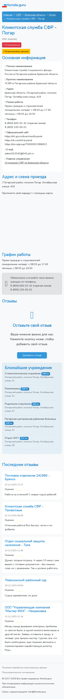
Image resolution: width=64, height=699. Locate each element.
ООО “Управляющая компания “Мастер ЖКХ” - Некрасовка (27, 609)
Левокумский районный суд (25, 580)
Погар (52, 14)
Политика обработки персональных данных (24, 667)
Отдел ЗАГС (12, 438)
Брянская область (35, 14)
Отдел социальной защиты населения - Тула (25, 543)
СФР (18, 14)
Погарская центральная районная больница (30, 419)
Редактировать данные (16, 51)
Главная (7, 14)
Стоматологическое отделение (23, 373)
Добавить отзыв (32, 355)
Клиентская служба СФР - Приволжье (24, 508)
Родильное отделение (18, 403)
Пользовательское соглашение (18, 672)
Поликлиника (12, 388)
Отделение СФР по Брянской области (27, 162)
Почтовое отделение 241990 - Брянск (27, 477)
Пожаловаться (12, 44)
